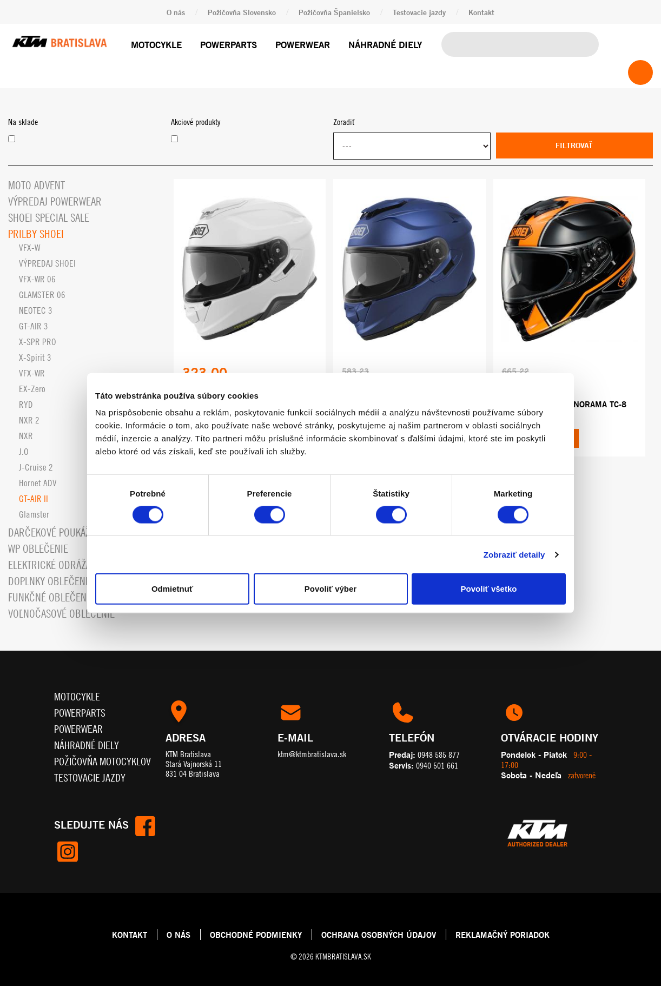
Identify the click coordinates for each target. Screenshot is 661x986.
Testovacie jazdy (419, 12)
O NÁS (178, 934)
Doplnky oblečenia (50, 581)
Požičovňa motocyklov (102, 761)
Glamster (34, 514)
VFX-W (29, 247)
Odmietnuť (172, 588)
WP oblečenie (38, 548)
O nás (176, 12)
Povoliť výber (330, 588)
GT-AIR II (33, 498)
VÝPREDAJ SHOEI (47, 263)
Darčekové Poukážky (54, 532)
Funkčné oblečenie (51, 597)
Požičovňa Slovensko (242, 12)
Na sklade (23, 122)
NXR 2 (29, 420)
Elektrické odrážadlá (57, 565)
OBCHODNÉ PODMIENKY (256, 934)
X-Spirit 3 (35, 357)
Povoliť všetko (489, 588)
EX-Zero (32, 388)
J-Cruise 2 (36, 467)
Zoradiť (343, 122)
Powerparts (228, 44)
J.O (24, 451)
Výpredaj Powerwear (55, 201)
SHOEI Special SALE (48, 217)
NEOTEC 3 (35, 310)
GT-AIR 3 (33, 326)
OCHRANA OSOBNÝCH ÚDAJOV (378, 934)
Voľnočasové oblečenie (61, 613)
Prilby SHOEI (36, 234)
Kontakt (481, 12)
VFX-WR (32, 373)
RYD (26, 404)
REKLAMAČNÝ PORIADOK (502, 934)
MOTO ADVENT (36, 185)
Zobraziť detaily (514, 554)
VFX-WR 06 (37, 279)
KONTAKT (129, 934)
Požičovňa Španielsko (334, 12)
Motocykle (156, 44)
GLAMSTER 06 (42, 294)
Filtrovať (574, 145)
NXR (26, 436)
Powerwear (302, 44)
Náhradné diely (385, 44)
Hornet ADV (38, 483)
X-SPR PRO (37, 341)
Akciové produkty (195, 122)
